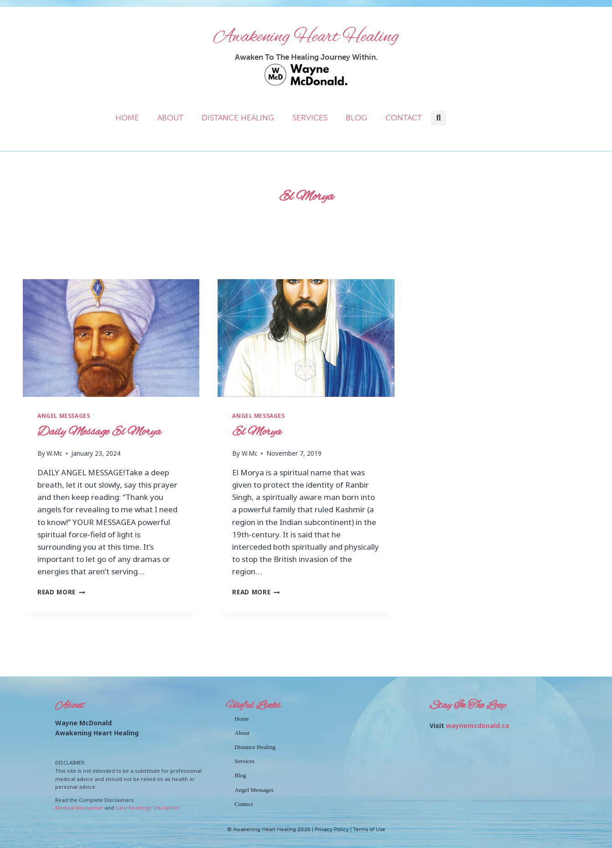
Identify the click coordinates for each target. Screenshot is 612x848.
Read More (61, 592)
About (170, 117)
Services (309, 117)
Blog (356, 117)
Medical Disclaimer (79, 807)
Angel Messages (63, 415)
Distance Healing (238, 117)
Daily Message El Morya (99, 432)
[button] (438, 117)
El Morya (256, 432)
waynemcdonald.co (477, 725)
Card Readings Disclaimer (147, 807)
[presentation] (111, 338)
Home (127, 117)
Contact (403, 117)
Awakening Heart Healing (306, 36)
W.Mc (54, 453)
